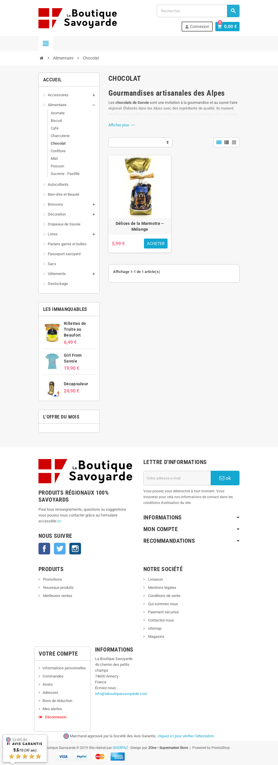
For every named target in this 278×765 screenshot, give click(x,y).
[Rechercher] (198, 11)
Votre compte (58, 653)
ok (225, 478)
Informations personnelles (64, 668)
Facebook (44, 548)
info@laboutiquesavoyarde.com (121, 694)
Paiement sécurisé (163, 612)
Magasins (155, 636)
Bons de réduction (57, 701)
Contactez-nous (160, 620)
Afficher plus (121, 125)
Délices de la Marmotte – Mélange (140, 226)
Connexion (198, 26)
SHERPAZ (120, 748)
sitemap (154, 628)
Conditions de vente (163, 596)
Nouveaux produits (58, 587)
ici (59, 521)
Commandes (53, 676)
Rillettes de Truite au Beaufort (75, 329)
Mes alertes (52, 709)
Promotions (52, 579)
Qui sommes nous (162, 604)
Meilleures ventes (57, 596)
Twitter (60, 548)
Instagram (75, 548)
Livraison (155, 579)
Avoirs (48, 684)
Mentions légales (161, 587)
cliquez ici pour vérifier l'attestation (185, 736)
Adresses (50, 692)
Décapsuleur (76, 383)
